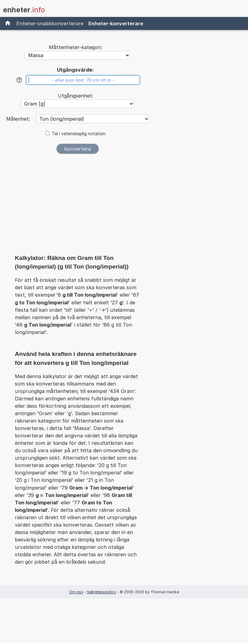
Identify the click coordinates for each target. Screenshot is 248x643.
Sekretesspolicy (101, 592)
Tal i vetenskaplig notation (78, 133)
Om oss (76, 592)
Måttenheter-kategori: (75, 47)
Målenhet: (19, 119)
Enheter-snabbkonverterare (49, 23)
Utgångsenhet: (75, 96)
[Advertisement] (77, 206)
